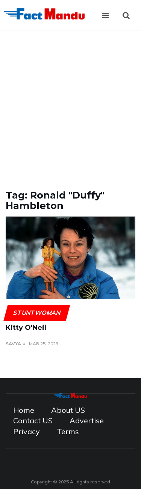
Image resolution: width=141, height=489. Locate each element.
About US (68, 410)
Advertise (87, 420)
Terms (68, 431)
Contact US (33, 420)
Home (23, 410)
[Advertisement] (70, 104)
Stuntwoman (36, 312)
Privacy (26, 431)
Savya (13, 343)
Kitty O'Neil (26, 327)
